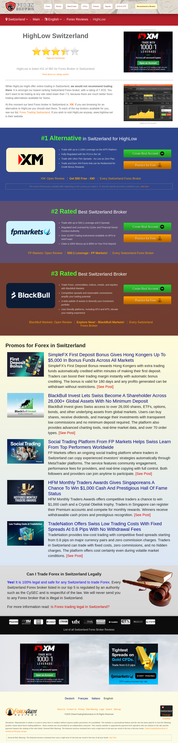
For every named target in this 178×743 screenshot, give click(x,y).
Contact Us (72, 709)
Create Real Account (162, 156)
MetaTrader (72, 6)
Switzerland (17, 19)
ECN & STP (121, 6)
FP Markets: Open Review (45, 269)
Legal (101, 709)
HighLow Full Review (55, 58)
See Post (112, 738)
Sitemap (117, 709)
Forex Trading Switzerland (35, 112)
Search (109, 709)
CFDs (85, 6)
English (53, 19)
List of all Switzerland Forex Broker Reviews (88, 629)
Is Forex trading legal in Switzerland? (58, 600)
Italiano (96, 698)
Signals (108, 6)
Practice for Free (162, 163)
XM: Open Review (52, 194)
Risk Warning (92, 709)
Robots (96, 6)
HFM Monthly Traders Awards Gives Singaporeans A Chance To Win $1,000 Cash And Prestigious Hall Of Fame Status (107, 488)
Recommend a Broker (146, 6)
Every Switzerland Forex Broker (120, 194)
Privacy (81, 709)
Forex (48, 6)
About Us (61, 709)
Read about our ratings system (55, 74)
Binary (58, 6)
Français (83, 698)
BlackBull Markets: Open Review (50, 338)
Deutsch (69, 698)
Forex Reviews (77, 19)
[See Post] (105, 387)
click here (144, 186)
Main (36, 19)
